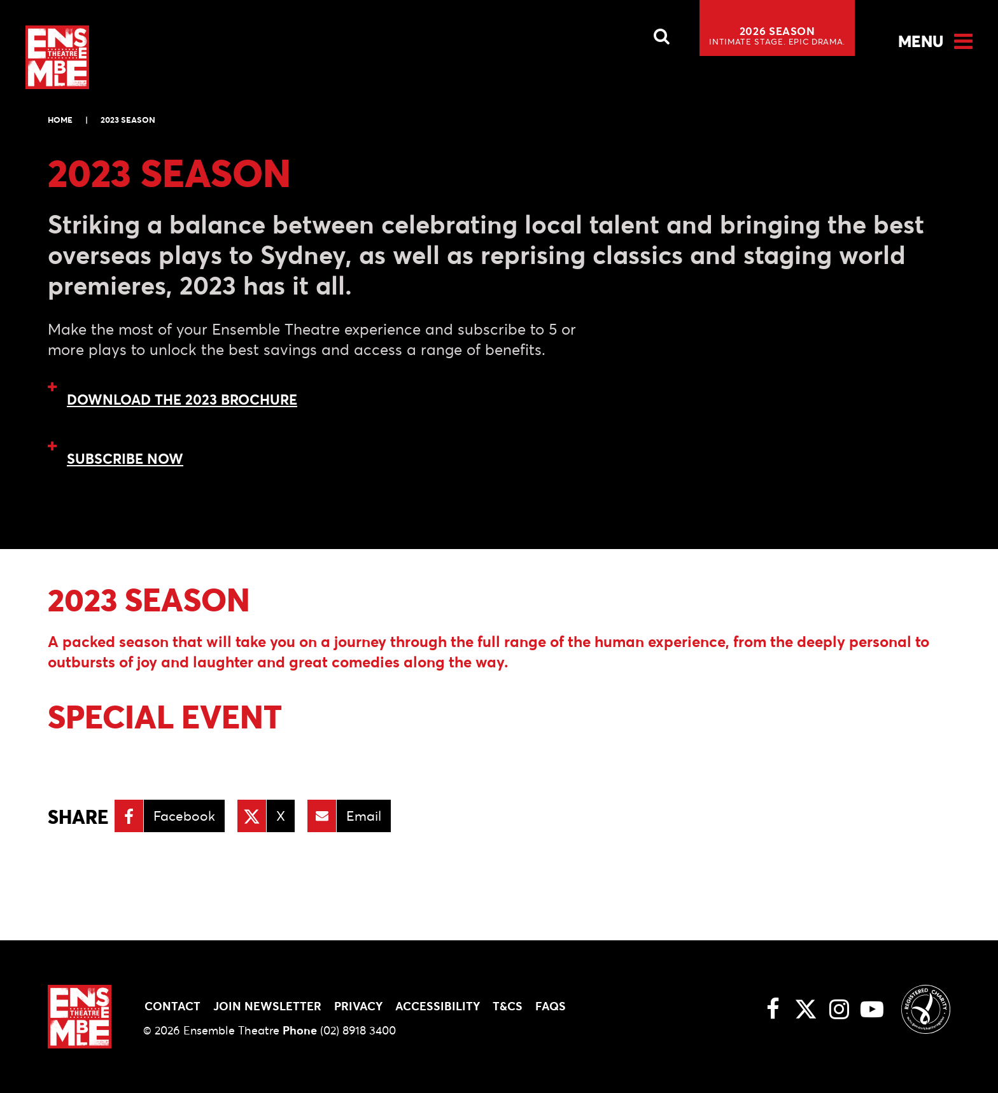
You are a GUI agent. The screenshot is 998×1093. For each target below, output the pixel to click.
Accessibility (437, 1006)
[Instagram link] (838, 1009)
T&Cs (508, 1006)
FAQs (550, 1006)
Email (363, 816)
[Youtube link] (872, 1009)
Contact (172, 1006)
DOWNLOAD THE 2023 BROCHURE (182, 399)
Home (60, 120)
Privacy (358, 1006)
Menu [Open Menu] (920, 41)
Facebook (184, 816)
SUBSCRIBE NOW (125, 459)
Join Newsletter (267, 1006)
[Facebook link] (772, 1009)
